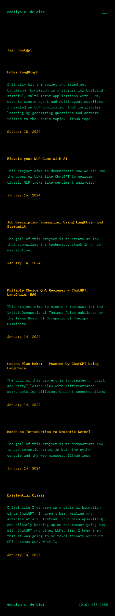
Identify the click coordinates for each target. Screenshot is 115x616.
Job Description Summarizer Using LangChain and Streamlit (55, 224)
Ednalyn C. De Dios (26, 12)
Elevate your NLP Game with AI (37, 159)
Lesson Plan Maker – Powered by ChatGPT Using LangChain (53, 366)
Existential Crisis (26, 495)
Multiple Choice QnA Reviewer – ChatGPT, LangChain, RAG (47, 292)
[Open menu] (104, 12)
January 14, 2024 (23, 263)
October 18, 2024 (23, 131)
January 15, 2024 (23, 195)
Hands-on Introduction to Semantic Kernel (48, 432)
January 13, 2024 (23, 554)
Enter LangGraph (22, 72)
